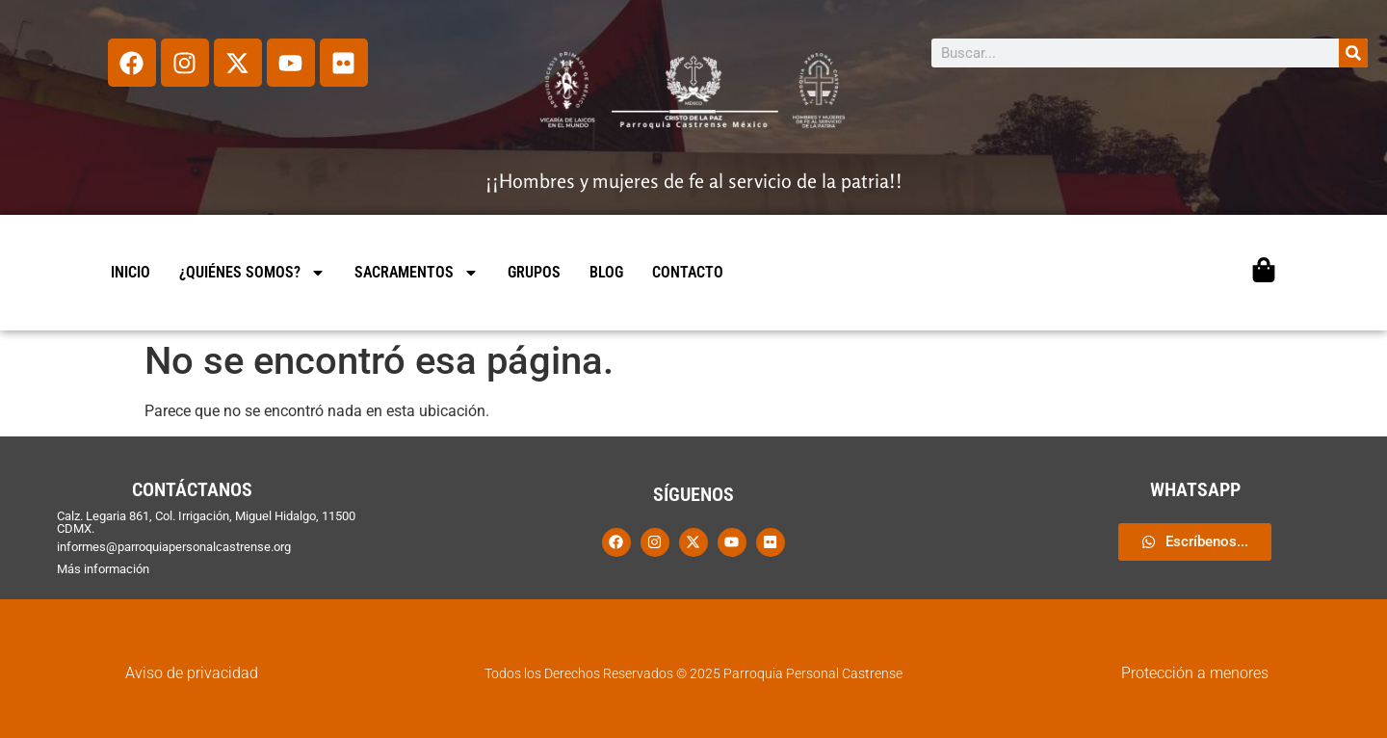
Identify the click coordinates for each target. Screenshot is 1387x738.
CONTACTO (687, 272)
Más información (103, 569)
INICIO (130, 272)
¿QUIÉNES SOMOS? (252, 272)
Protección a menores (1195, 673)
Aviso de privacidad (191, 673)
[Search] (1353, 53)
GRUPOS (534, 272)
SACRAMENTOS (416, 272)
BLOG (606, 272)
